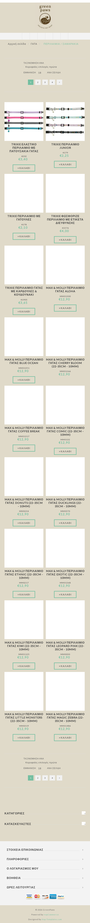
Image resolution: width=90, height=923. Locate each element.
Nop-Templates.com (52, 919)
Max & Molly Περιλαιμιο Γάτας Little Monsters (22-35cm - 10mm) (24, 717)
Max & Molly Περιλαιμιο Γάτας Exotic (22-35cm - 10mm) (65, 574)
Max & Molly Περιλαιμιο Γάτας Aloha (65, 289)
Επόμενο (59, 82)
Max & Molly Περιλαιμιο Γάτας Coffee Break (24, 429)
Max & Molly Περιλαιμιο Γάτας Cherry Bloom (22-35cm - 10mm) (65, 363)
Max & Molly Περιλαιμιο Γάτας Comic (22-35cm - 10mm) (65, 431)
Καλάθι (49, 36)
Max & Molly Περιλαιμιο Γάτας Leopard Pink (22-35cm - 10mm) (65, 646)
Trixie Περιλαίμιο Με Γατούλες (24, 217)
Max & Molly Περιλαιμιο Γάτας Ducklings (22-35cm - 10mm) (65, 503)
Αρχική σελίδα (17, 43)
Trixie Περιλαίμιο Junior (65, 146)
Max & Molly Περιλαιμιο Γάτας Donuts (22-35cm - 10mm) (24, 503)
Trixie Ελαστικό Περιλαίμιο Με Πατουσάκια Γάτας (24, 148)
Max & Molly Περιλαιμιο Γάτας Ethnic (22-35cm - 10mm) (24, 574)
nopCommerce (51, 914)
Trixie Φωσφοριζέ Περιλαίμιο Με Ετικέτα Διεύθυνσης (65, 219)
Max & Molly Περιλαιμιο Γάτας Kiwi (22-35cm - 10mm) (24, 646)
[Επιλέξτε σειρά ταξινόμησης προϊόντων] (43, 66)
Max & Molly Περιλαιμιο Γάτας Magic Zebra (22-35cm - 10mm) (65, 717)
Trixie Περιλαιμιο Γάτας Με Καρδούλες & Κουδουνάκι (24, 291)
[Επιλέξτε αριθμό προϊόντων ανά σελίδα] (41, 72)
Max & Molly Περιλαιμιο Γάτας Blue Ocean (24, 361)
